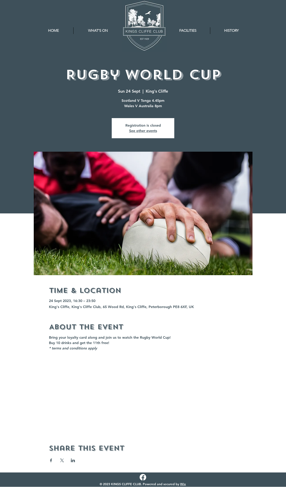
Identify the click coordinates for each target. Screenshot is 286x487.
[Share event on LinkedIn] (73, 460)
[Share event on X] (62, 460)
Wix (183, 484)
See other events (143, 131)
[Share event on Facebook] (51, 460)
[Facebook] (143, 477)
